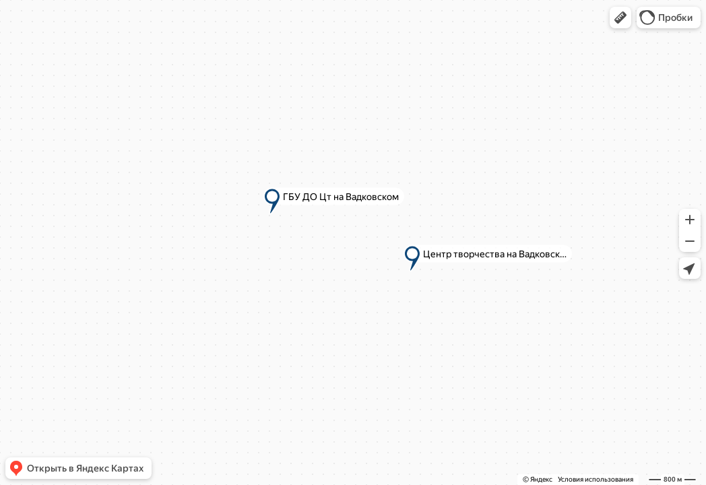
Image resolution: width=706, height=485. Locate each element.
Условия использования (595, 479)
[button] (620, 17)
